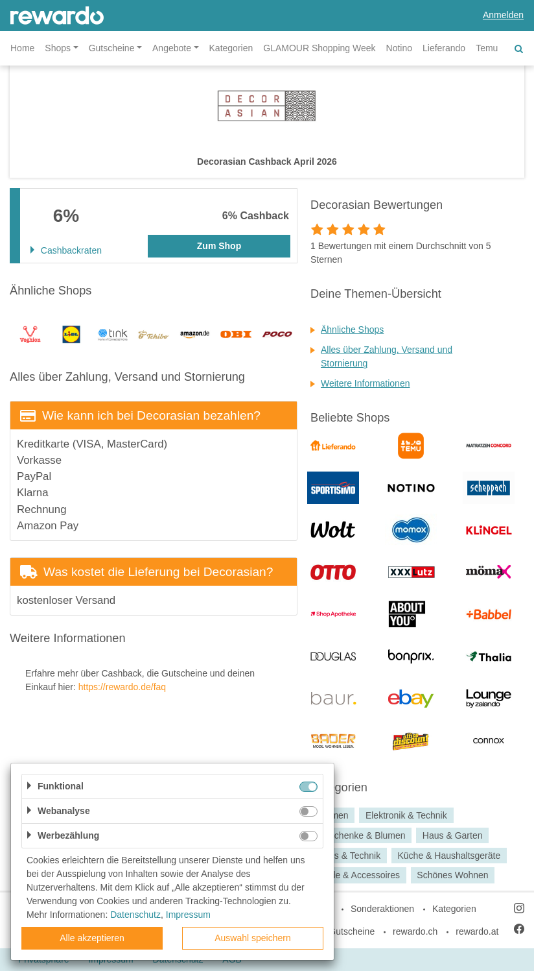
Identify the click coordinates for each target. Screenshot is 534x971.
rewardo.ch (415, 931)
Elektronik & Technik (406, 815)
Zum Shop (219, 246)
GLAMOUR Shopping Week (319, 48)
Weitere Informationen (365, 383)
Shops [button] (58, 48)
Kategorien (231, 48)
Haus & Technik (349, 855)
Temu (487, 48)
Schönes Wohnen (452, 875)
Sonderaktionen (382, 909)
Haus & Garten (453, 835)
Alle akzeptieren (92, 938)
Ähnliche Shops (352, 329)
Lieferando (444, 48)
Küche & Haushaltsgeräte (448, 855)
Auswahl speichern (253, 938)
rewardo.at (477, 931)
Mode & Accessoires (359, 875)
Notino (399, 48)
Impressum (188, 914)
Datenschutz (135, 914)
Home (22, 48)
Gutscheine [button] (112, 48)
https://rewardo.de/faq (122, 687)
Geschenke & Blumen (361, 835)
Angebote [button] (171, 48)
